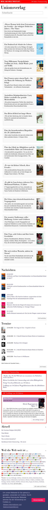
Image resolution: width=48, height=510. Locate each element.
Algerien (26, 454)
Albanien (19, 454)
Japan (3, 471)
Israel (30, 469)
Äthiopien (41, 456)
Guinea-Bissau (11, 467)
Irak (11, 469)
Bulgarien (42, 457)
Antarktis (38, 454)
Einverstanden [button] (38, 500)
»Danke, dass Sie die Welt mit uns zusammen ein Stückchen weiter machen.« (22, 377)
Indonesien (4, 469)
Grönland (25, 465)
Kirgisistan (4, 473)
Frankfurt (13, 481)
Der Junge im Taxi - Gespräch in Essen (24, 327)
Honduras (24, 467)
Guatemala (40, 465)
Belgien (18, 457)
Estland (4, 463)
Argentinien (17, 456)
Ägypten (12, 454)
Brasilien (36, 457)
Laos (36, 473)
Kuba (31, 473)
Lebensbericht (25, 478)
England (42, 461)
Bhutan (29, 457)
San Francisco (21, 480)
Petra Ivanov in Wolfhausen (21, 356)
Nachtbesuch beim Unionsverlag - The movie (13, 442)
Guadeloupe (33, 465)
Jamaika (41, 469)
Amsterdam (4, 483)
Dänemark (22, 459)
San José (9, 478)
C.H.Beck (32, 480)
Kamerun (24, 471)
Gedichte (19, 478)
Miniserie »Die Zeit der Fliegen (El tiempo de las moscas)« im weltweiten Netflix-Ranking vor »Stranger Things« (24, 305)
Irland (20, 469)
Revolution (35, 481)
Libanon (4, 475)
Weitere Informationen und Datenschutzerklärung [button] (12, 506)
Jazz (8, 483)
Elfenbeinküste (34, 461)
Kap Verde (36, 471)
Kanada (30, 471)
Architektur (38, 480)
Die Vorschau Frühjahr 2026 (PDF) (11, 430)
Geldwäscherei (14, 480)
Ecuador (19, 461)
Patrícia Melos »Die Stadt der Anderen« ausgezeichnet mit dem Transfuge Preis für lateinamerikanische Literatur (24, 296)
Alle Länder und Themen (40, 486)
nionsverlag (13, 7)
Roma (11, 483)
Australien (4, 457)
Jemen (9, 471)
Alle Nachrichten (42, 318)
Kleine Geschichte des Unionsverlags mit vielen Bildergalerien (23, 380)
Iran (15, 469)
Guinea (4, 467)
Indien (38, 467)
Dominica (38, 459)
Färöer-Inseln (11, 463)
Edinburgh (13, 478)
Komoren (20, 473)
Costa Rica (15, 459)
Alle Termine (43, 366)
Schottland (41, 481)
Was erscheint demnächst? (8, 439)
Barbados (12, 457)
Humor (8, 480)
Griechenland (18, 465)
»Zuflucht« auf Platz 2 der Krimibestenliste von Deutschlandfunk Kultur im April (26, 276)
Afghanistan (5, 454)
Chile (3, 459)
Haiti (19, 467)
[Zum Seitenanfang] (46, 270)
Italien (35, 469)
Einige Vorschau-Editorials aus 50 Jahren (16, 383)
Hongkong (31, 467)
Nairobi (8, 481)
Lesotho (41, 473)
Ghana (10, 465)
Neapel (30, 481)
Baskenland (35, 478)
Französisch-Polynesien (36, 463)
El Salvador (26, 461)
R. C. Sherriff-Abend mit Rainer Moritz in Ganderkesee (29, 336)
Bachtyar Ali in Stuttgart (20, 343)
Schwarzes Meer (24, 481)
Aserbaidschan (33, 456)
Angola (31, 454)
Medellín (18, 481)
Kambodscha (16, 471)
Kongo (26, 473)
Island (25, 469)
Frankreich (26, 463)
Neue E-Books (5, 436)
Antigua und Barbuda (7, 456)
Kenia (43, 471)
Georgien (4, 465)
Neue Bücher (5, 433)
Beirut (40, 478)
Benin (24, 457)
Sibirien (27, 480)
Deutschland (30, 459)
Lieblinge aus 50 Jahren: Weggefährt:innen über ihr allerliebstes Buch (23, 386)
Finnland (19, 463)
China (8, 459)
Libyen (10, 475)
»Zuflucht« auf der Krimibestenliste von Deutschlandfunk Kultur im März (25, 286)
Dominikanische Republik (8, 461)
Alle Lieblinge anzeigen (38, 419)
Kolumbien (12, 473)
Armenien (25, 456)
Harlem (30, 478)
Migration (3, 480)
